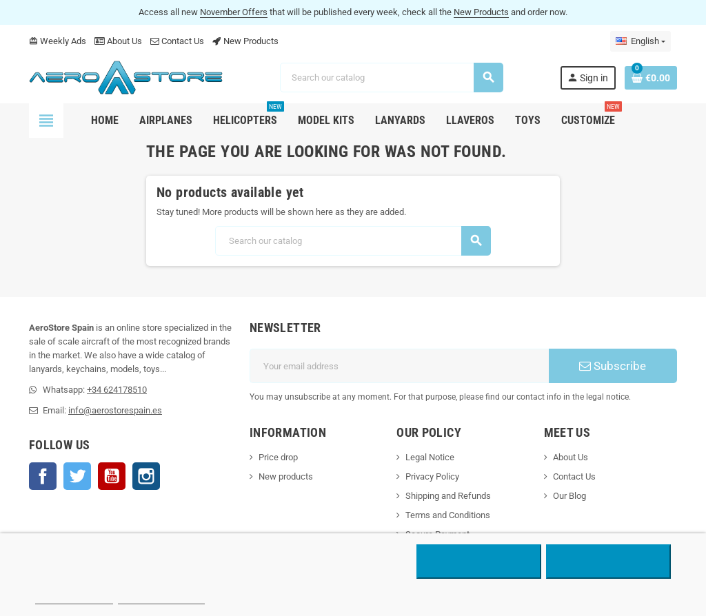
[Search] (391, 77)
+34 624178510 (117, 389)
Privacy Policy (432, 476)
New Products (481, 12)
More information (74, 598)
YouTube (111, 476)
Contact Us (177, 41)
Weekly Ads (57, 41)
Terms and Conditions (447, 515)
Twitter (77, 476)
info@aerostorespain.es (115, 410)
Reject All (479, 561)
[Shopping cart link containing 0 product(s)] (651, 78)
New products (286, 476)
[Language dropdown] (640, 41)
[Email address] (399, 366)
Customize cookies (161, 598)
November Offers (234, 12)
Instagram (146, 476)
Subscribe (612, 366)
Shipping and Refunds (448, 496)
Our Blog (569, 496)
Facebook (43, 476)
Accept (608, 561)
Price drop (278, 457)
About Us (118, 41)
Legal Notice (429, 457)
